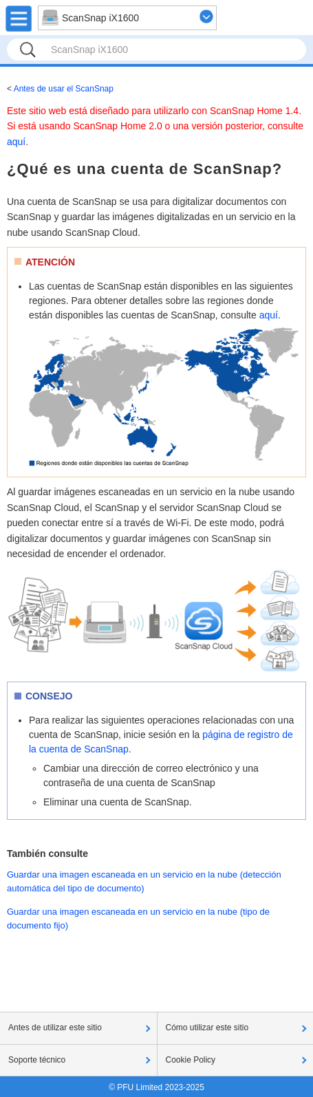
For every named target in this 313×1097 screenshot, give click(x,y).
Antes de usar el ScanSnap (64, 89)
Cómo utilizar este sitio (207, 1027)
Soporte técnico (36, 1060)
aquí (16, 141)
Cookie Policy (191, 1060)
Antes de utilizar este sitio (55, 1027)
